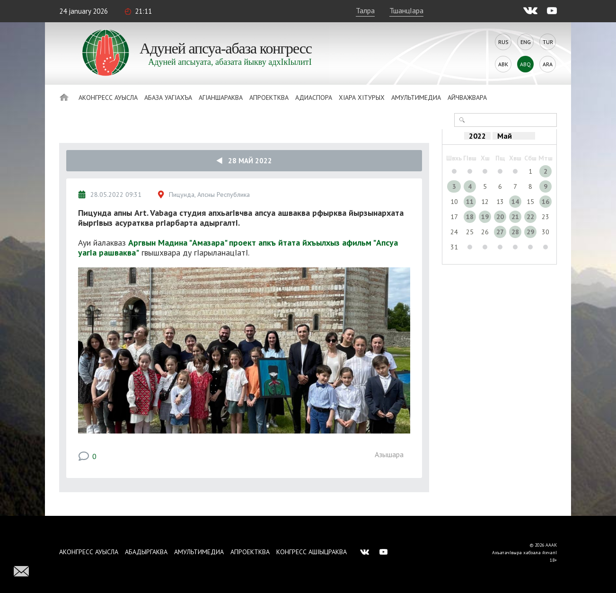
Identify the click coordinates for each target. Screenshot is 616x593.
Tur (548, 41)
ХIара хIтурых (362, 97)
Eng (525, 41)
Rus (503, 41)
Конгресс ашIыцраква (311, 552)
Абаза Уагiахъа (168, 97)
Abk (503, 64)
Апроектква (269, 97)
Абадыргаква (146, 552)
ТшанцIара (406, 10)
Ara (548, 64)
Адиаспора (313, 97)
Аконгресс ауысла (108, 97)
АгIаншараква (221, 97)
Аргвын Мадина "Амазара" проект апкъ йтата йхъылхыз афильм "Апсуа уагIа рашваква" (238, 247)
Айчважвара (467, 97)
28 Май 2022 (244, 160)
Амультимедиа (416, 97)
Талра (365, 10)
